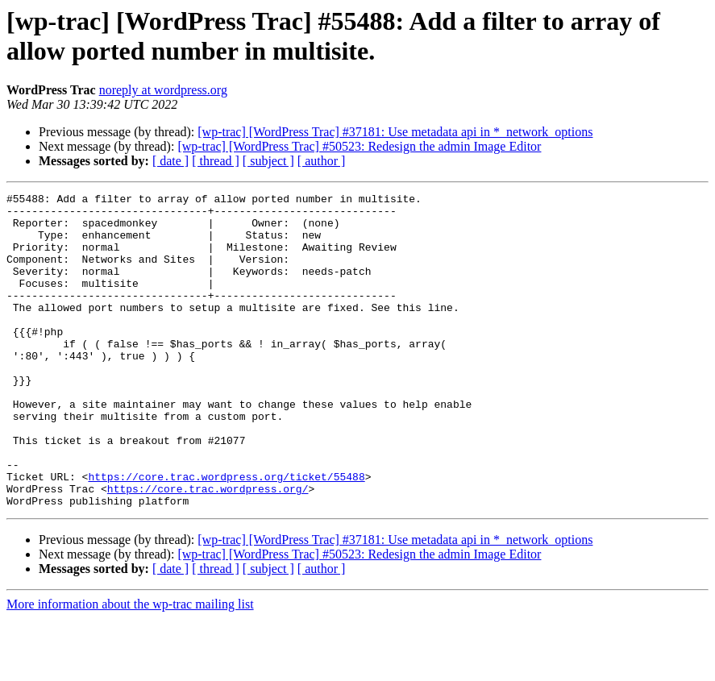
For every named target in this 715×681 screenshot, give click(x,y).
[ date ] (170, 161)
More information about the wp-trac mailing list (130, 667)
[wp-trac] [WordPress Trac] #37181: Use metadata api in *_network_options (394, 132)
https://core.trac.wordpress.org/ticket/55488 (226, 534)
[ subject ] (268, 161)
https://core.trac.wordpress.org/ (208, 549)
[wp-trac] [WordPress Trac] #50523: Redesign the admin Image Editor (359, 146)
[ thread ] (215, 161)
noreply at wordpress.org (163, 90)
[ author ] (321, 161)
